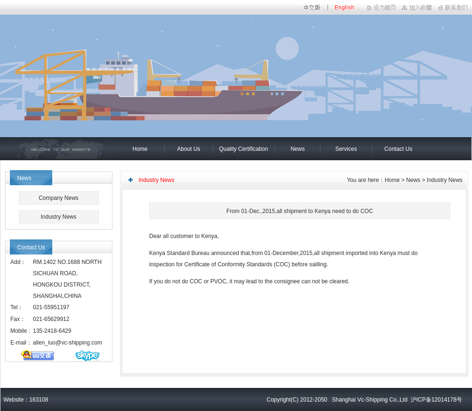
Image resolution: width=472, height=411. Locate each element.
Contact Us (398, 149)
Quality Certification (243, 149)
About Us (188, 149)
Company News (59, 198)
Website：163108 (24, 399)
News (297, 149)
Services (346, 149)
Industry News (58, 217)
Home (139, 149)
